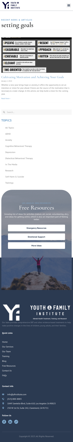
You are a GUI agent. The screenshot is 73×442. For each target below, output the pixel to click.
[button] (69, 5)
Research (9, 170)
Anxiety (8, 140)
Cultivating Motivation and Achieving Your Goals (32, 77)
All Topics (9, 127)
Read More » (5, 98)
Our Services (7, 346)
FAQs (4, 375)
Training (5, 356)
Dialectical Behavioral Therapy (19, 158)
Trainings (9, 182)
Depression (10, 152)
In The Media (11, 164)
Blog (4, 361)
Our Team (6, 351)
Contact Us (7, 370)
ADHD (8, 133)
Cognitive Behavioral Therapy (18, 146)
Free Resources (9, 365)
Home (5, 342)
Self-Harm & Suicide (14, 176)
